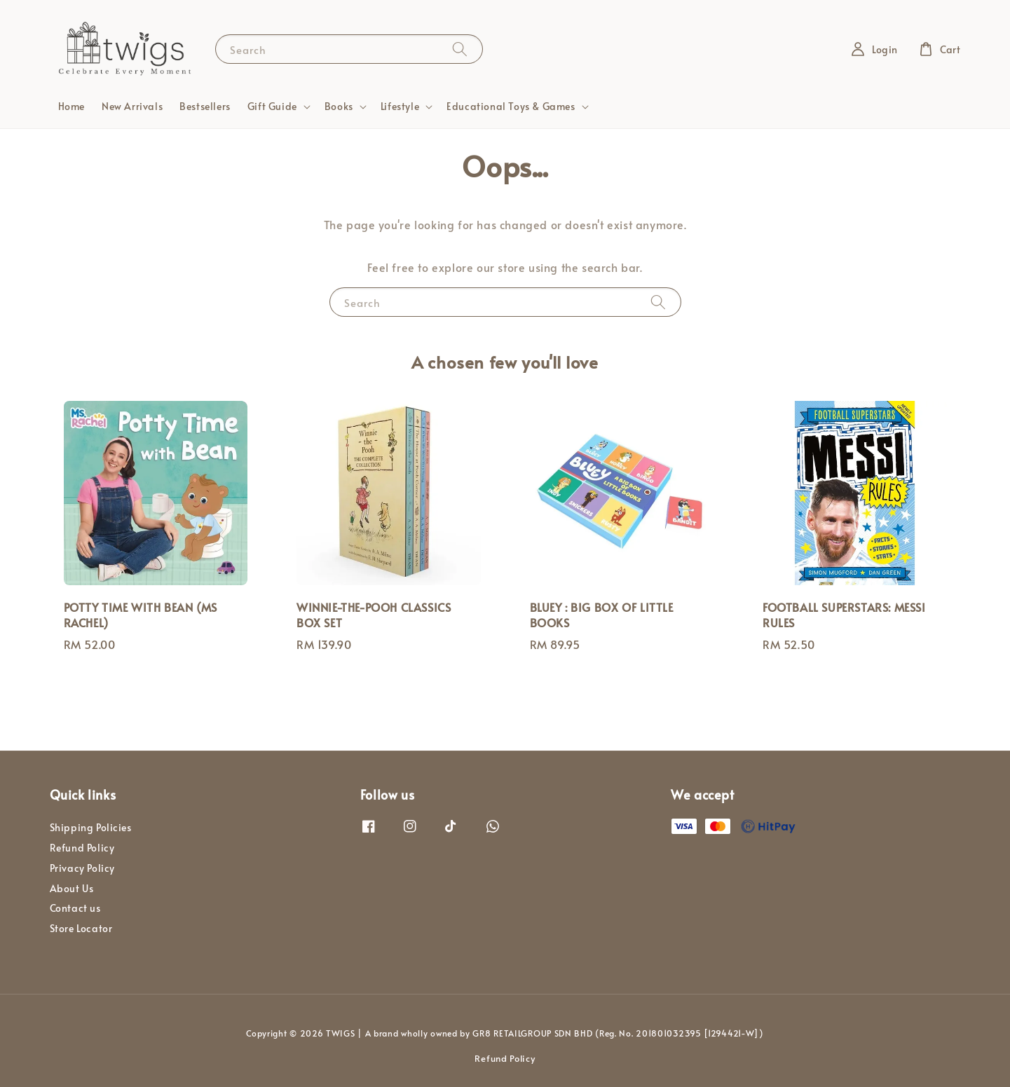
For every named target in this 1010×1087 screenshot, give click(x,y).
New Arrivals (132, 106)
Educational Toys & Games (510, 106)
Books (339, 106)
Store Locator (81, 928)
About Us (72, 888)
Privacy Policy (82, 868)
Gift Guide (272, 106)
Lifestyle (400, 106)
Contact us (75, 908)
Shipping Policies (91, 827)
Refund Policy (82, 847)
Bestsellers (205, 106)
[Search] (459, 48)
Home (71, 106)
